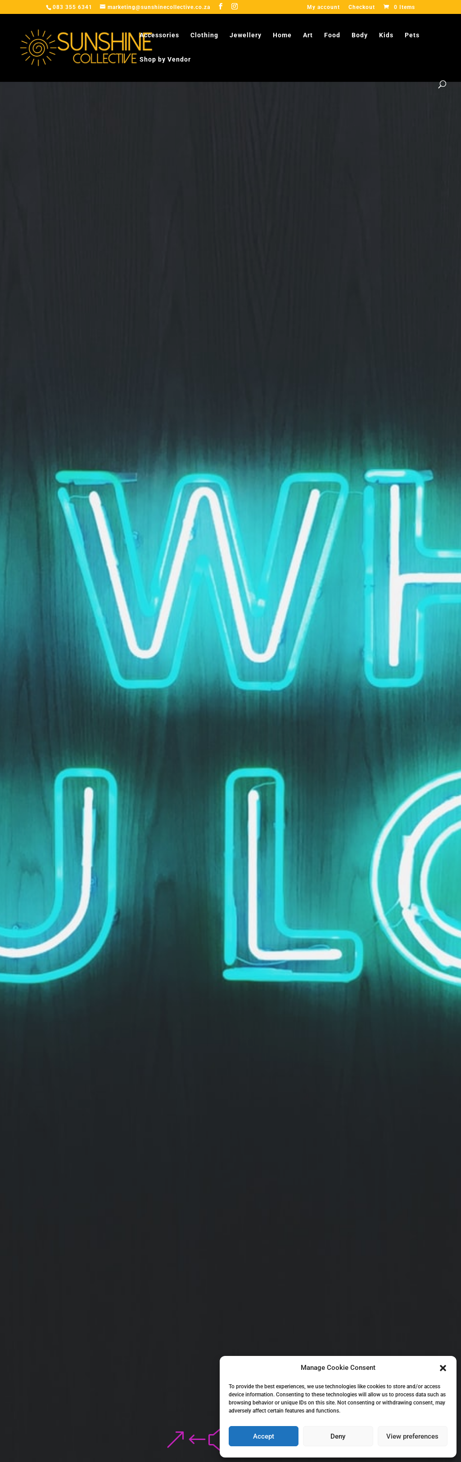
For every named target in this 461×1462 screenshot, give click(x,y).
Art (308, 35)
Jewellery (246, 35)
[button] (442, 1368)
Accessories (159, 35)
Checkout (361, 7)
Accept (263, 1436)
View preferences (412, 1436)
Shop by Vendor (165, 59)
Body (360, 35)
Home (282, 35)
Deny (337, 1436)
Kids (386, 35)
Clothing (204, 35)
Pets (412, 35)
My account (323, 7)
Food (332, 35)
